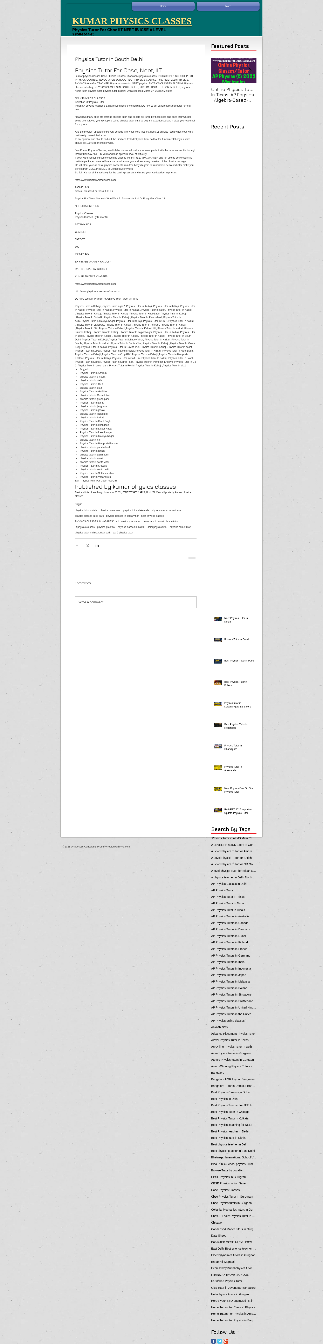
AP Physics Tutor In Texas (228, 896)
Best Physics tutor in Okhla (228, 1137)
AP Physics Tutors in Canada (229, 923)
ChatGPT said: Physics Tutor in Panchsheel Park (233, 1216)
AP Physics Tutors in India (228, 962)
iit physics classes (85, 527)
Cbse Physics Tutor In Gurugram (232, 1196)
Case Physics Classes (225, 1190)
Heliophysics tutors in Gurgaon (230, 1294)
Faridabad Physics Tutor (226, 1281)
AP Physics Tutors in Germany (230, 955)
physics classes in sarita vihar (122, 515)
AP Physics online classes (228, 1020)
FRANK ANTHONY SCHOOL (230, 1274)
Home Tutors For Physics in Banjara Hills (233, 1320)
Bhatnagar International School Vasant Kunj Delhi (233, 1157)
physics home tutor (110, 510)
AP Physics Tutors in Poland (229, 988)
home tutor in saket (153, 521)
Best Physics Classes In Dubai (230, 1092)
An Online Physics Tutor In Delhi (232, 1046)
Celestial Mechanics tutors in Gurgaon (233, 1209)
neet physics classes (152, 515)
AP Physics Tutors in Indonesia (231, 968)
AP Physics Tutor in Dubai (228, 903)
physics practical (106, 527)
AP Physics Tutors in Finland (229, 942)
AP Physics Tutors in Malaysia (230, 981)
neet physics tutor (130, 521)
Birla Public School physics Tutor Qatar (233, 1164)
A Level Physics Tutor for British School (233, 857)
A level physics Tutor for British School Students (233, 870)
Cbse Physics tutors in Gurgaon (231, 1203)
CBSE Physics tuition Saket (228, 1183)
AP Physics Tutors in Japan (228, 975)
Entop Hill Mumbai (223, 1261)
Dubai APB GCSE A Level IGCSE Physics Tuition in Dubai (233, 1242)
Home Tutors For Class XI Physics (233, 1307)
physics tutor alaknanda (136, 510)
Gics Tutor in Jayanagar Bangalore (233, 1287)
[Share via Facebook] (77, 545)
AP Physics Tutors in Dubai (228, 936)
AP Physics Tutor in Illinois (228, 910)
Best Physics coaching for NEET (232, 1124)
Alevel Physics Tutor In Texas (230, 1040)
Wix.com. (125, 846)
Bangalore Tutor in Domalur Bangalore (233, 1085)
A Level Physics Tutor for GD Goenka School (233, 864)
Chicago (216, 1222)
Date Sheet (218, 1235)
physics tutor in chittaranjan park (92, 532)
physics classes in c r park (89, 515)
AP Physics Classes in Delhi (229, 883)
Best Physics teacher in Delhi (229, 1131)
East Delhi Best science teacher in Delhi (233, 1248)
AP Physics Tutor (222, 890)
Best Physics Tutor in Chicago (230, 1111)
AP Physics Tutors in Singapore (231, 994)
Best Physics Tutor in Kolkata (229, 1118)
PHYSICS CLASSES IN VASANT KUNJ (97, 521)
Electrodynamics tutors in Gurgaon (233, 1255)
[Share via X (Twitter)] (87, 545)
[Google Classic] (226, 1341)
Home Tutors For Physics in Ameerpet (233, 1313)
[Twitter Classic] (219, 1341)
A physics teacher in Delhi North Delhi (233, 877)
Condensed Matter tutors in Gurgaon (233, 1229)
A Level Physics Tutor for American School (233, 851)
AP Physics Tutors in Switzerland (232, 1001)
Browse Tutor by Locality (227, 1170)
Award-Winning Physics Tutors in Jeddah (233, 1066)
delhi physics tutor (157, 527)
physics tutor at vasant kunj (166, 510)
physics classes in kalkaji (131, 527)
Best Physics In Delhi (224, 1098)
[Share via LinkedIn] (97, 545)
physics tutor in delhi (86, 510)
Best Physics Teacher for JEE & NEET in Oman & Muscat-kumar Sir (233, 1105)
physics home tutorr (180, 527)
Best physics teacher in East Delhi (233, 1150)
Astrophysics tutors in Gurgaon (230, 1053)
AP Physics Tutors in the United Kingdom (233, 1014)
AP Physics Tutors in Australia (230, 916)
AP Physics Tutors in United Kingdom (233, 1007)
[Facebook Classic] (213, 1341)
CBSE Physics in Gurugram (229, 1177)
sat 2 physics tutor (123, 532)
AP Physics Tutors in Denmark (230, 929)
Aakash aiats (219, 1027)
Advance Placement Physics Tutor (233, 1033)
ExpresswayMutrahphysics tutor (231, 1268)
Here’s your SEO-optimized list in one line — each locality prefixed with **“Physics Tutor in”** (233, 1300)
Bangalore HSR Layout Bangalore (233, 1079)
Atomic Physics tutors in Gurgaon (232, 1059)
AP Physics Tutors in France (229, 949)
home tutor (172, 521)
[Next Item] (250, 70)
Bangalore (217, 1072)
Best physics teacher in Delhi (229, 1144)
